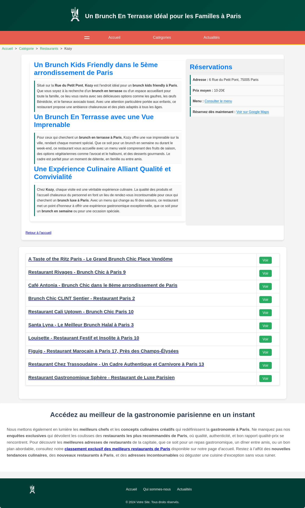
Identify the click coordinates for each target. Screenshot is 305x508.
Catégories (162, 37)
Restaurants (49, 48)
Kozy (68, 48)
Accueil (114, 37)
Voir (266, 260)
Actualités (212, 37)
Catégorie (26, 48)
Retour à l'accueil (38, 233)
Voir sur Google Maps (252, 112)
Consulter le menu (218, 101)
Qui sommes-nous (157, 489)
